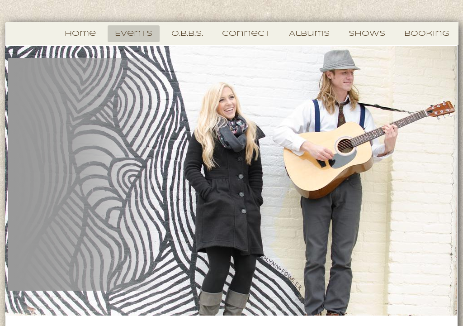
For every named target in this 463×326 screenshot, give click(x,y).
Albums (309, 34)
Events (133, 34)
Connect (246, 34)
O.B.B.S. (187, 34)
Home (80, 34)
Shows (367, 34)
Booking (426, 34)
